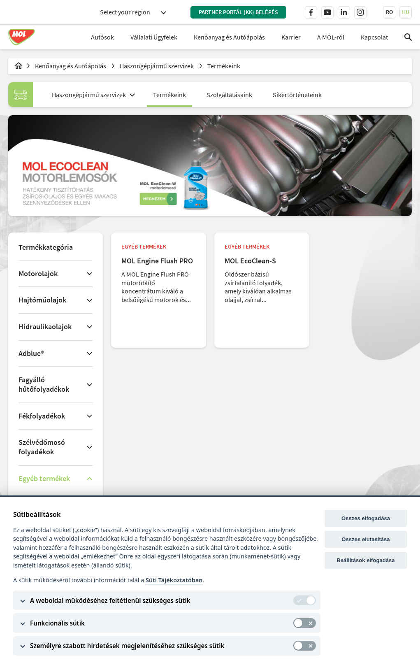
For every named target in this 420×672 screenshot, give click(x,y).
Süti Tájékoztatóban (174, 580)
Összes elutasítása (365, 539)
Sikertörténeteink (297, 95)
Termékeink (223, 66)
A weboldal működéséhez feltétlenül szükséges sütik (110, 600)
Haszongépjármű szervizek (157, 66)
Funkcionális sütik (57, 623)
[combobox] (133, 12)
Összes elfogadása (365, 518)
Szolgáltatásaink (229, 95)
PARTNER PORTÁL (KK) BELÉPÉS (238, 12)
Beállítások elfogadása (365, 560)
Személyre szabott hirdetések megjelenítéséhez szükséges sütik (127, 646)
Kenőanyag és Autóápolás (229, 37)
